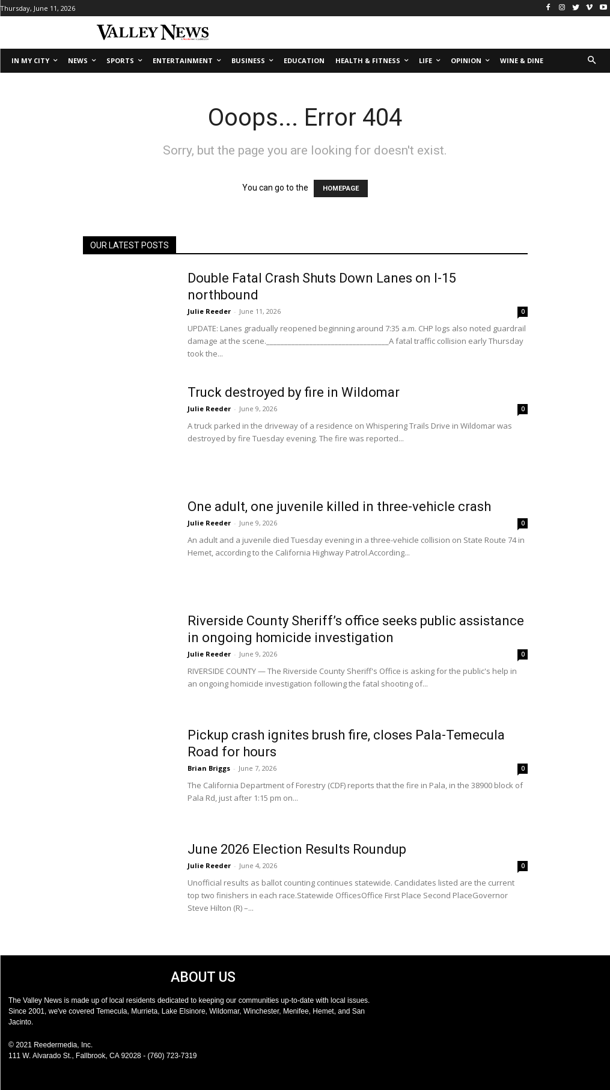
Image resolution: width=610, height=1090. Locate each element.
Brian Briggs (209, 768)
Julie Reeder (209, 311)
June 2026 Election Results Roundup (297, 849)
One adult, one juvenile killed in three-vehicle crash (339, 506)
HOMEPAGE (341, 188)
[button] (592, 61)
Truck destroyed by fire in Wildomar (294, 392)
